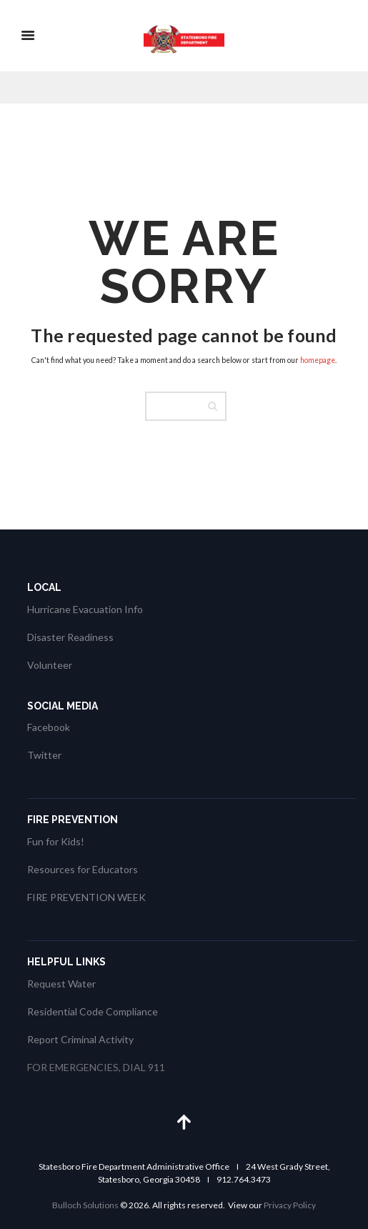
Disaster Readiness (70, 637)
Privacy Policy (290, 1205)
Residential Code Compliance (92, 1011)
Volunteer (49, 665)
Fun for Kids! (55, 841)
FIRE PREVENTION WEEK (86, 897)
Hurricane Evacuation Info (85, 609)
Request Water (61, 983)
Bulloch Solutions (85, 1205)
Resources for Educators (82, 869)
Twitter (44, 755)
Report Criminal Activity (80, 1039)
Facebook (48, 727)
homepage (317, 360)
